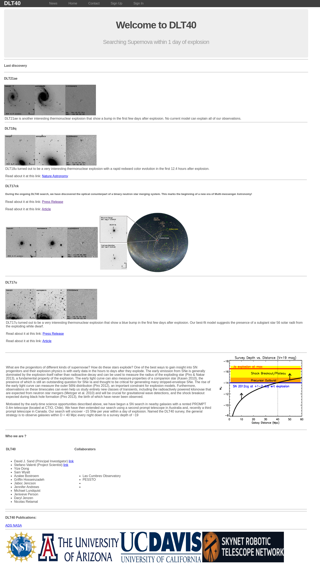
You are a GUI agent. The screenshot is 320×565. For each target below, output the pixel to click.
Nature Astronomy (55, 176)
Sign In (138, 3)
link (71, 461)
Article (46, 209)
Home (73, 3)
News (53, 3)
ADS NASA (13, 525)
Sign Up (116, 3)
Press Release (52, 202)
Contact (94, 3)
